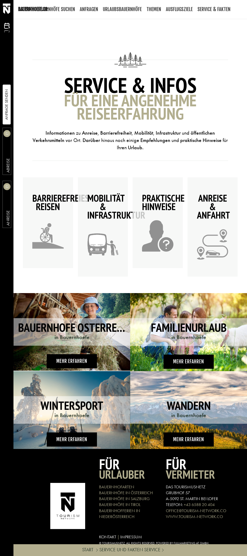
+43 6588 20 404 (199, 504)
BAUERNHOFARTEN (116, 487)
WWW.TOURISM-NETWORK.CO (194, 516)
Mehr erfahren (71, 361)
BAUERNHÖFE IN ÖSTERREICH (126, 492)
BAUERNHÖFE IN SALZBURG (124, 498)
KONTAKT (107, 536)
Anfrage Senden (6, 104)
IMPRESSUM (131, 536)
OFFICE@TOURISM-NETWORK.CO (196, 510)
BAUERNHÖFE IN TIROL (119, 504)
